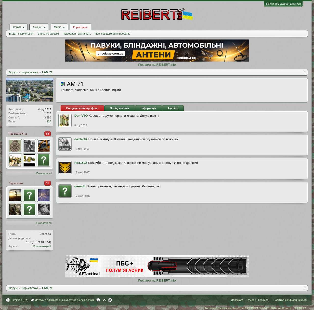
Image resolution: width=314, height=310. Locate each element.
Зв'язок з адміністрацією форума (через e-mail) (64, 299)
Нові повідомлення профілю (112, 33)
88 (47, 133)
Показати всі (44, 173)
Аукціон (173, 108)
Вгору (104, 300)
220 (49, 121)
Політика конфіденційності (290, 299)
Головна (98, 300)
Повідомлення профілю (82, 108)
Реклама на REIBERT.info (157, 64)
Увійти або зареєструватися (283, 3)
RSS (110, 300)
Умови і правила (258, 299)
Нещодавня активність (77, 33)
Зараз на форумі (48, 33)
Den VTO (81, 115)
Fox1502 (80, 163)
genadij (80, 186)
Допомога (237, 299)
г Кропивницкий (41, 246)
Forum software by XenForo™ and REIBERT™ (256, 308)
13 (47, 183)
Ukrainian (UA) (19, 299)
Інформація (148, 108)
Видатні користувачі (21, 33)
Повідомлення (119, 108)
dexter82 (80, 139)
